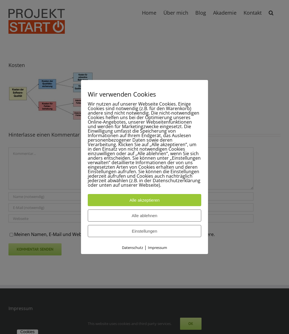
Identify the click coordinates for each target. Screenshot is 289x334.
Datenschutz (132, 247)
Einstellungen (144, 231)
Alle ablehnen (144, 215)
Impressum (157, 247)
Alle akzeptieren (145, 200)
